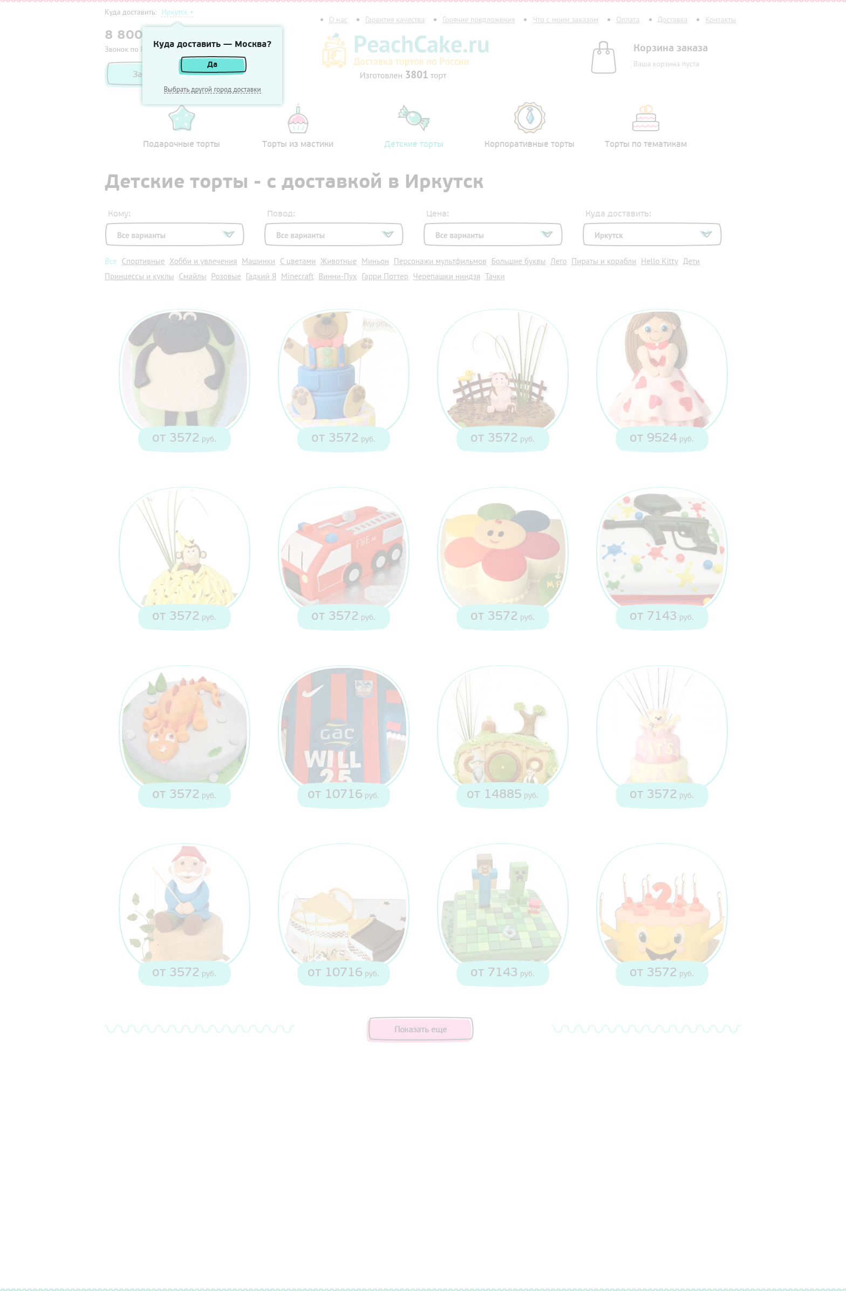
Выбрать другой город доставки (212, 89)
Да (212, 64)
